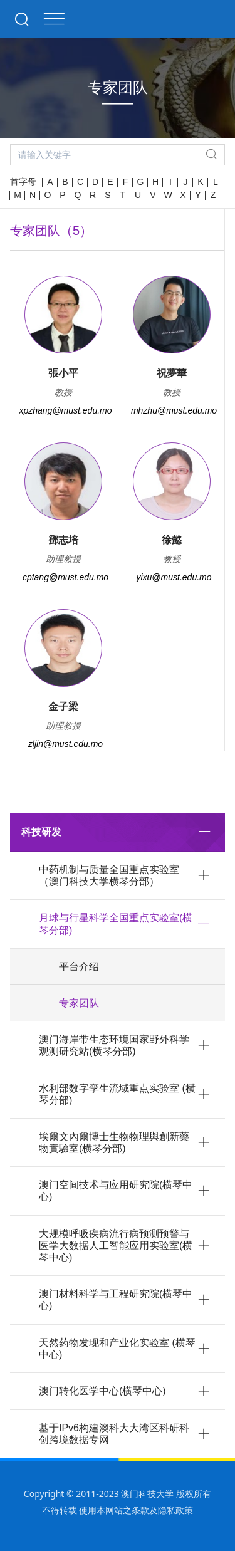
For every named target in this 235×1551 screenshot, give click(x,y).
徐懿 (172, 540)
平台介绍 (79, 966)
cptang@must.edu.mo (65, 577)
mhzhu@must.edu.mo (174, 410)
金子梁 (63, 706)
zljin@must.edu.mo (65, 744)
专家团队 (79, 1003)
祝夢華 (172, 373)
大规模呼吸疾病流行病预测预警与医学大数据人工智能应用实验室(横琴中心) (115, 1245)
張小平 (63, 373)
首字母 (23, 182)
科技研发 (41, 832)
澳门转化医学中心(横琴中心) (102, 1391)
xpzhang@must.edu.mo (65, 410)
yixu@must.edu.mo (173, 577)
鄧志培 (63, 540)
